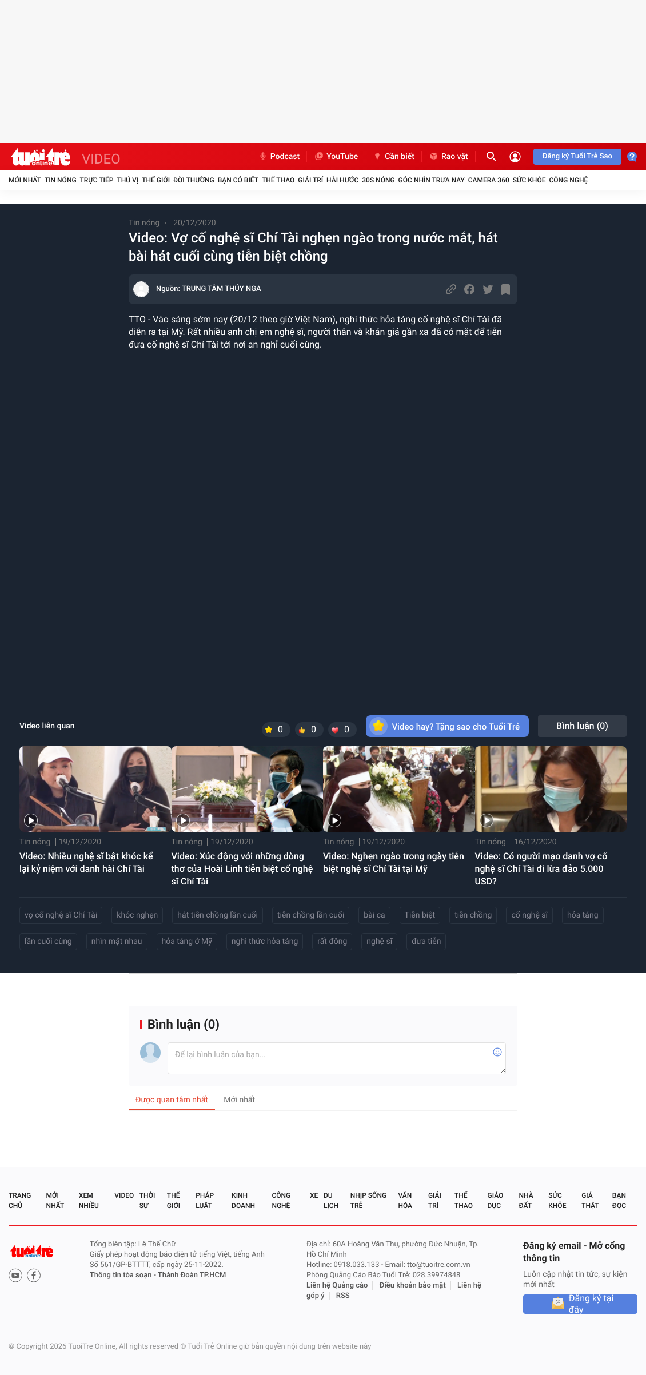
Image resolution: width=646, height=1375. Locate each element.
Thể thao (278, 180)
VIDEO (101, 159)
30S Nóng (378, 180)
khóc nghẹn (137, 915)
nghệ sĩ (379, 941)
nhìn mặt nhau (116, 941)
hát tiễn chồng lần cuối (217, 915)
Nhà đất (526, 1200)
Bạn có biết (238, 180)
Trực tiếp (97, 180)
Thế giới (156, 180)
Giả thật (590, 1200)
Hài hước (342, 180)
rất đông (332, 941)
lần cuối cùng (48, 941)
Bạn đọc (619, 1200)
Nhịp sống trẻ (368, 1200)
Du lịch (331, 1200)
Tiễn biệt (420, 915)
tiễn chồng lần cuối (310, 915)
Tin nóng (61, 180)
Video (124, 1195)
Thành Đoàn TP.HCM (192, 1275)
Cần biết (393, 156)
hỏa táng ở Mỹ (187, 941)
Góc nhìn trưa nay (431, 180)
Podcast (279, 156)
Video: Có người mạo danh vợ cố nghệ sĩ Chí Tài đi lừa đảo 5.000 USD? (541, 869)
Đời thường (193, 180)
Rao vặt (448, 156)
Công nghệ (568, 180)
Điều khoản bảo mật (413, 1285)
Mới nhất (25, 180)
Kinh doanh (243, 1200)
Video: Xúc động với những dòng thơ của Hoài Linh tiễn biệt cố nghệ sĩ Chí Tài (242, 869)
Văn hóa (405, 1200)
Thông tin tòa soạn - (124, 1275)
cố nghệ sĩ (529, 915)
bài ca (374, 915)
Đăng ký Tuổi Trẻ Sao (577, 156)
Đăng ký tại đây (591, 1304)
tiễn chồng (473, 915)
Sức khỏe (529, 180)
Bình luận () (582, 725)
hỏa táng (583, 915)
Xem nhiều (89, 1200)
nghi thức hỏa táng (265, 941)
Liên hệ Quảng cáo (337, 1285)
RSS (343, 1296)
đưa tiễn (426, 941)
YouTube (336, 156)
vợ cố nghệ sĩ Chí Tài (61, 915)
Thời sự (147, 1200)
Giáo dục (496, 1200)
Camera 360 (488, 180)
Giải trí (310, 180)
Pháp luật (205, 1200)
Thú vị (127, 180)
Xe (314, 1195)
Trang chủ (20, 1200)
